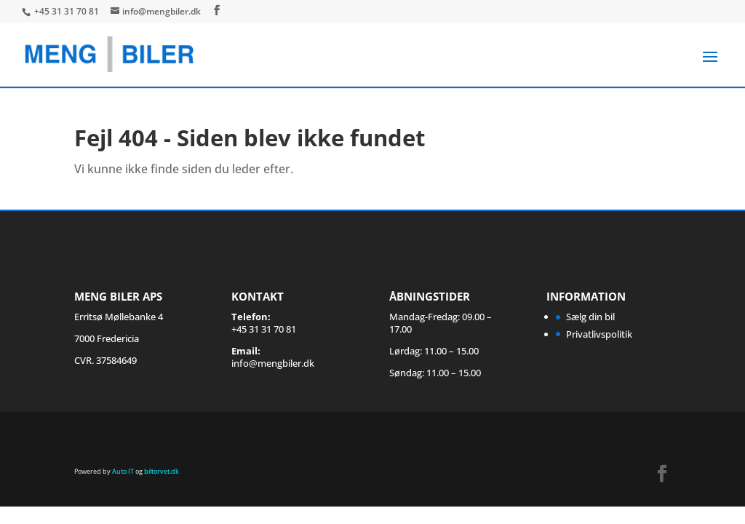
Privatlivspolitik (599, 334)
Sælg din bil (590, 316)
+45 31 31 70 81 (67, 11)
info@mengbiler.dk (272, 363)
